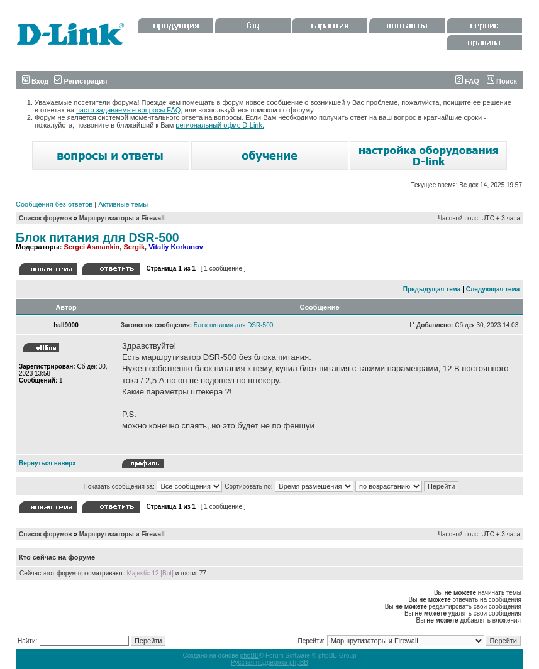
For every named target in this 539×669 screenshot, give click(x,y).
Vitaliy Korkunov (175, 247)
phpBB (249, 655)
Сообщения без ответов (54, 204)
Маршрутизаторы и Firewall (122, 218)
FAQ (467, 81)
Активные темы (123, 204)
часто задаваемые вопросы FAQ (128, 110)
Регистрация (80, 81)
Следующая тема (493, 289)
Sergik (134, 247)
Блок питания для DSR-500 (97, 237)
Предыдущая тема (432, 289)
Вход (35, 81)
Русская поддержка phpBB (269, 662)
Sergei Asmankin (91, 247)
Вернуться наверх (47, 463)
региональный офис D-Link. (219, 125)
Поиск (502, 81)
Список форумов (45, 218)
